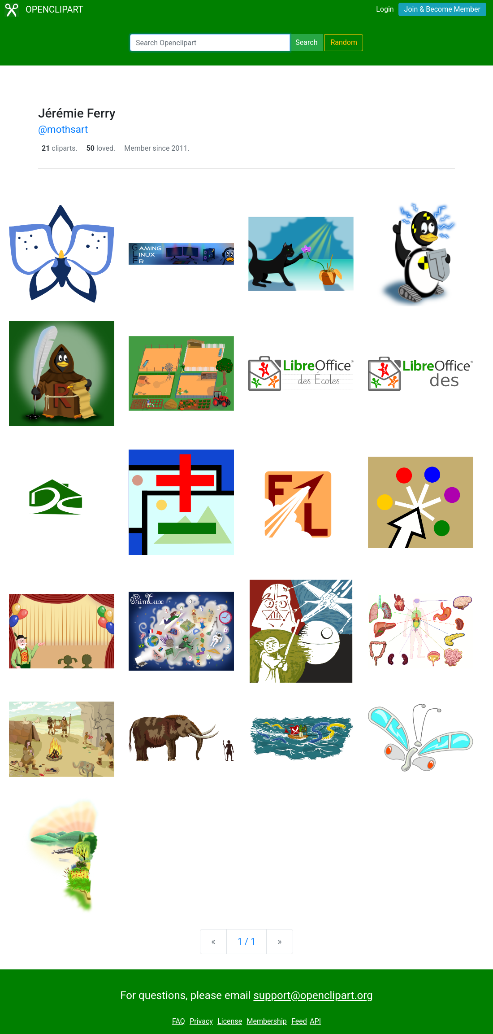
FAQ (178, 1021)
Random (343, 42)
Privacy (201, 1021)
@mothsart (63, 129)
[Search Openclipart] (210, 42)
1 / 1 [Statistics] (247, 941)
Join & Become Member (442, 9)
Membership (266, 1021)
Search (306, 42)
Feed (299, 1021)
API (315, 1021)
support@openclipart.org (312, 995)
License (229, 1021)
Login (385, 9)
